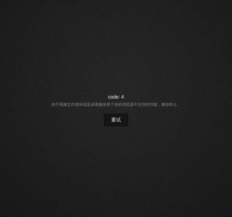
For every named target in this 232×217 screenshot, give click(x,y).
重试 (116, 119)
